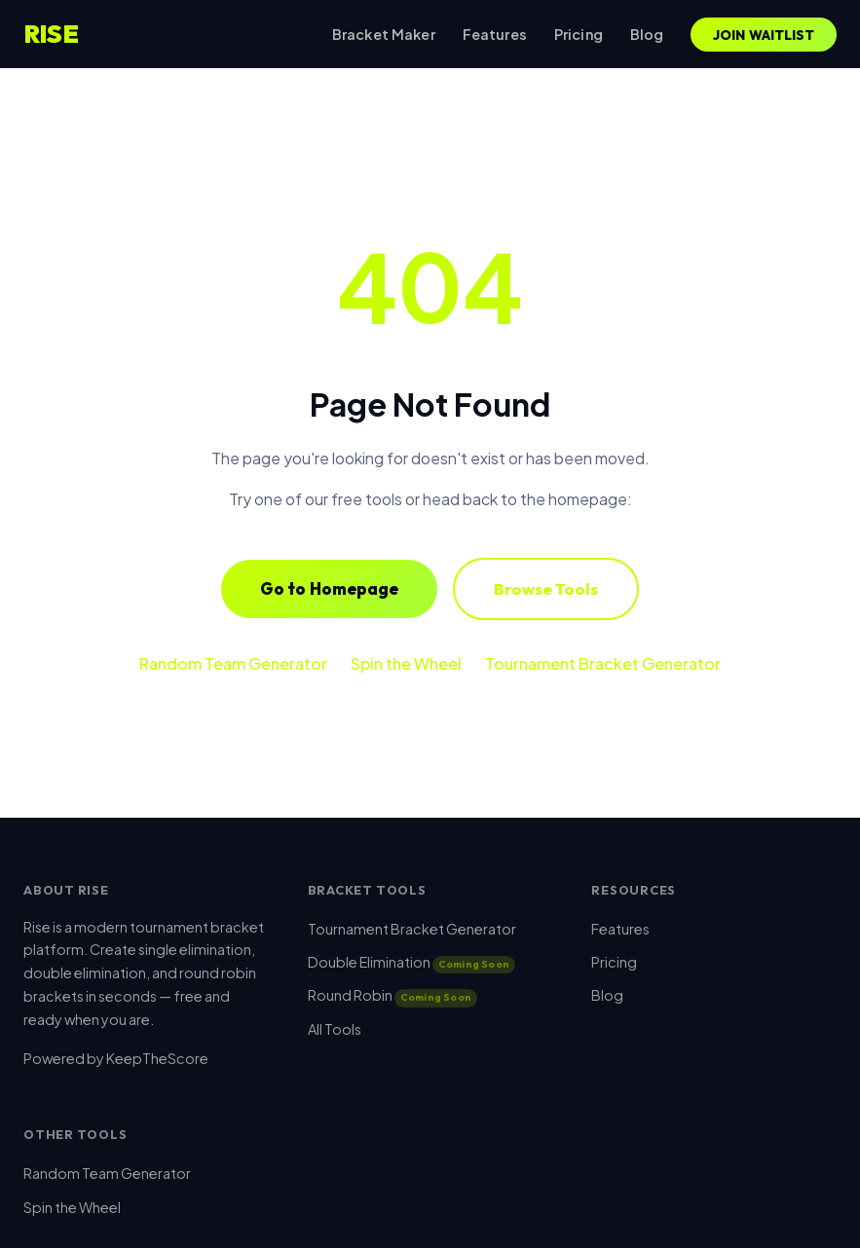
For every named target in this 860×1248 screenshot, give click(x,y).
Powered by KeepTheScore (115, 1058)
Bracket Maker (383, 34)
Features (495, 34)
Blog (647, 34)
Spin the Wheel (406, 663)
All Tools (334, 1029)
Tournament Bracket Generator (603, 663)
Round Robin (392, 995)
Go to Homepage (329, 588)
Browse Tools (546, 588)
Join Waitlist (764, 35)
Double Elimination (411, 962)
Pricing (578, 34)
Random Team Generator (233, 663)
